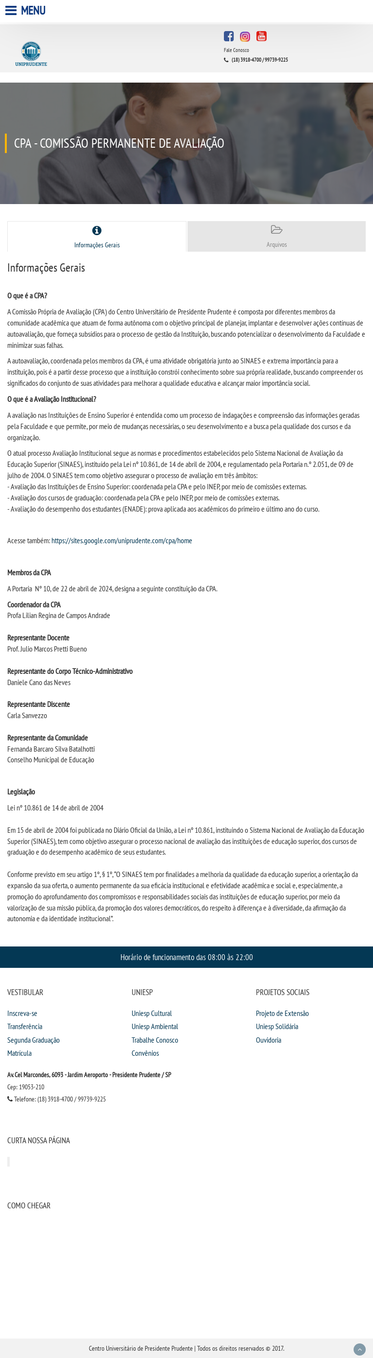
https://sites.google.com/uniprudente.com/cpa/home (121, 540)
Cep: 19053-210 (25, 1087)
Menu (26, 10)
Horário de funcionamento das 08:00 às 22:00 (186, 957)
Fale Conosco (236, 50)
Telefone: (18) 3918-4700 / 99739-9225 (56, 1099)
